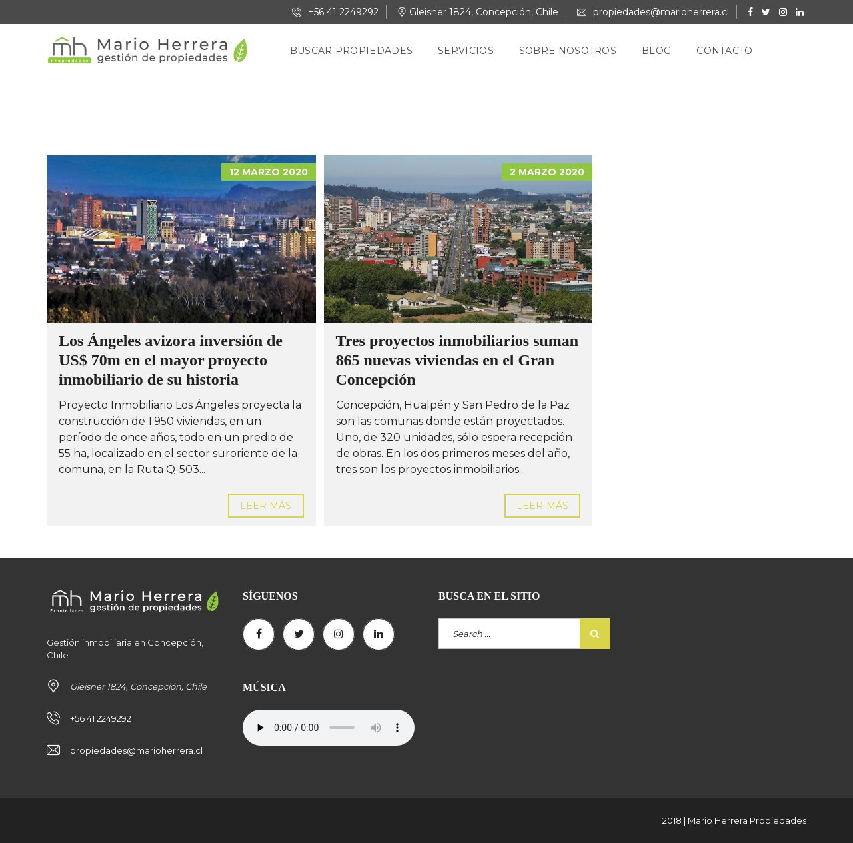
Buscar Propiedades (351, 51)
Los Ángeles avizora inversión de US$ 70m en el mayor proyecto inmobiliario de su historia (171, 360)
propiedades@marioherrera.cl (653, 12)
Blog (656, 51)
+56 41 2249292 (335, 12)
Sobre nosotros (567, 51)
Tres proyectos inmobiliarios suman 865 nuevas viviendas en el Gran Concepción (457, 360)
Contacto (724, 51)
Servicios (466, 51)
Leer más (266, 505)
